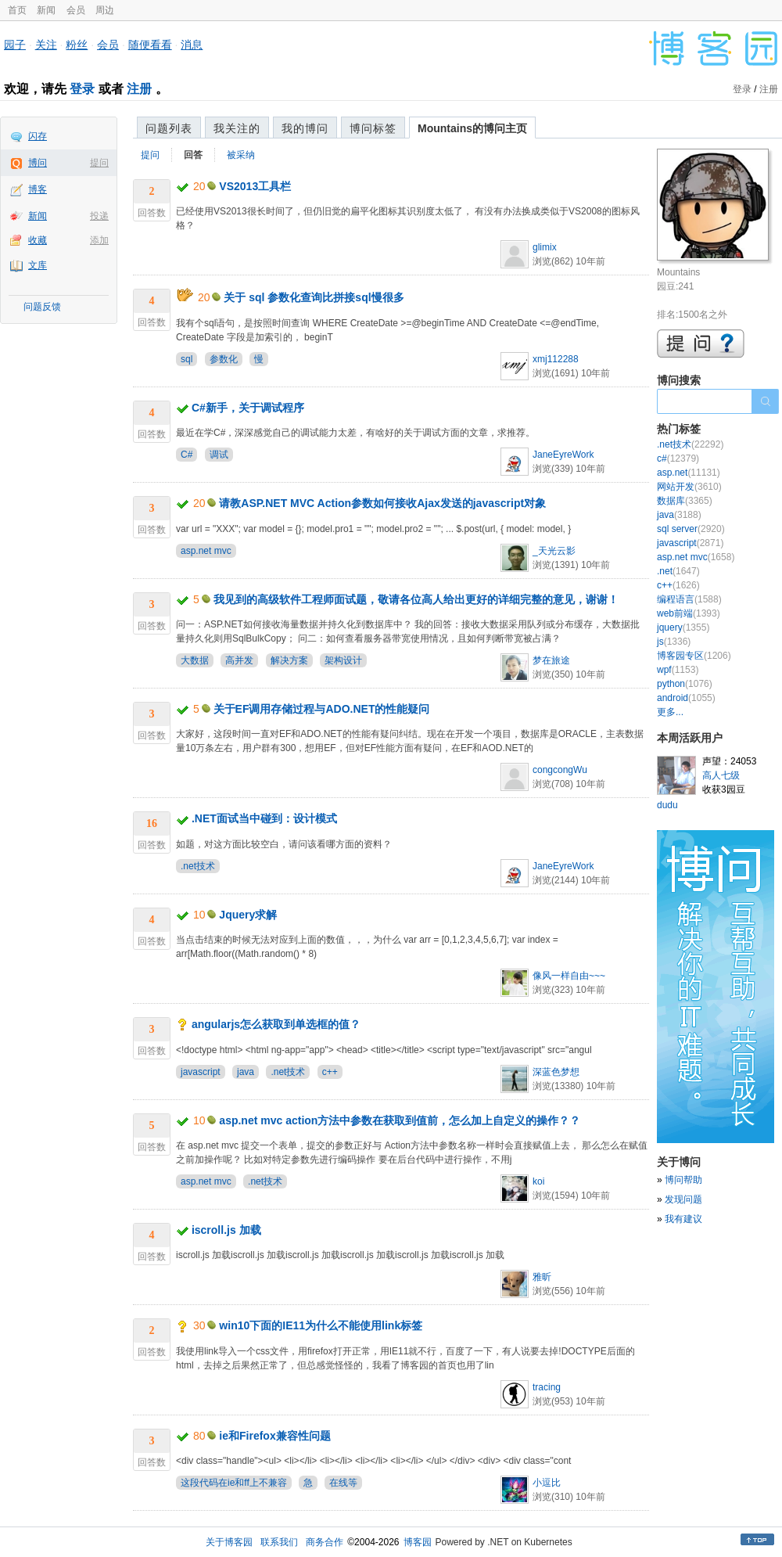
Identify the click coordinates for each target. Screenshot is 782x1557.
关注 (46, 44)
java (245, 1071)
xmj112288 (556, 359)
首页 (17, 10)
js (674, 641)
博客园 (418, 1542)
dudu (667, 805)
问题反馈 (42, 306)
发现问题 (683, 1199)
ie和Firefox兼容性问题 (274, 1435)
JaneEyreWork (563, 454)
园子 (15, 44)
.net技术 (198, 866)
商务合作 (324, 1542)
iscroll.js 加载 (226, 1230)
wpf (677, 669)
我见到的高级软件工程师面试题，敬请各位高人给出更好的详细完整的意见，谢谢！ (416, 599)
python (684, 683)
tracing (547, 1387)
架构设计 (343, 660)
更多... (670, 712)
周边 (104, 10)
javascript (201, 1071)
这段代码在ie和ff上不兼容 (234, 1482)
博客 (37, 189)
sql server (691, 528)
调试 (219, 454)
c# (678, 458)
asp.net (688, 472)
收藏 (37, 240)
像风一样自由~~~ (569, 975)
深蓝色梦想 (556, 1071)
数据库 (684, 500)
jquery (683, 627)
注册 (139, 88)
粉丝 (77, 44)
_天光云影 (554, 550)
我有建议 (683, 1219)
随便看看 (150, 44)
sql (186, 359)
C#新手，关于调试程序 (248, 407)
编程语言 (689, 599)
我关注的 (236, 128)
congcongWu (560, 769)
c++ (330, 1071)
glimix (545, 247)
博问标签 (373, 128)
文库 (37, 265)
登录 (82, 88)
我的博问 (305, 128)
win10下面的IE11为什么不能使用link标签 (320, 1325)
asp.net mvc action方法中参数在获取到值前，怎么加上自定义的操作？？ (399, 1120)
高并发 (239, 660)
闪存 (37, 136)
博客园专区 (694, 655)
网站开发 (689, 486)
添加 (99, 240)
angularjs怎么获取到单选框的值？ (276, 1024)
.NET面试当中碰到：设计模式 (264, 818)
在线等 (343, 1482)
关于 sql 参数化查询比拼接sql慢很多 (314, 297)
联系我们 (279, 1542)
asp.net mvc (206, 550)
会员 (75, 10)
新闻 (46, 10)
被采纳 (241, 154)
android (686, 697)
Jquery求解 (248, 914)
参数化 (224, 359)
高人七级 (721, 775)
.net (678, 571)
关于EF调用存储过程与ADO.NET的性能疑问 (321, 709)
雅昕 (542, 1276)
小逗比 (547, 1482)
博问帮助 (683, 1179)
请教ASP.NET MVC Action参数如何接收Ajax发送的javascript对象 (382, 503)
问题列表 (168, 128)
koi (538, 1181)
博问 (37, 162)
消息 (192, 44)
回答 (193, 154)
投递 (99, 215)
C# (186, 454)
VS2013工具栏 (255, 186)
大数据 (195, 660)
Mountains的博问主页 (472, 128)
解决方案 (289, 660)
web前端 (688, 613)
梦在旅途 (551, 660)
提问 (99, 162)
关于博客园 (229, 1542)
